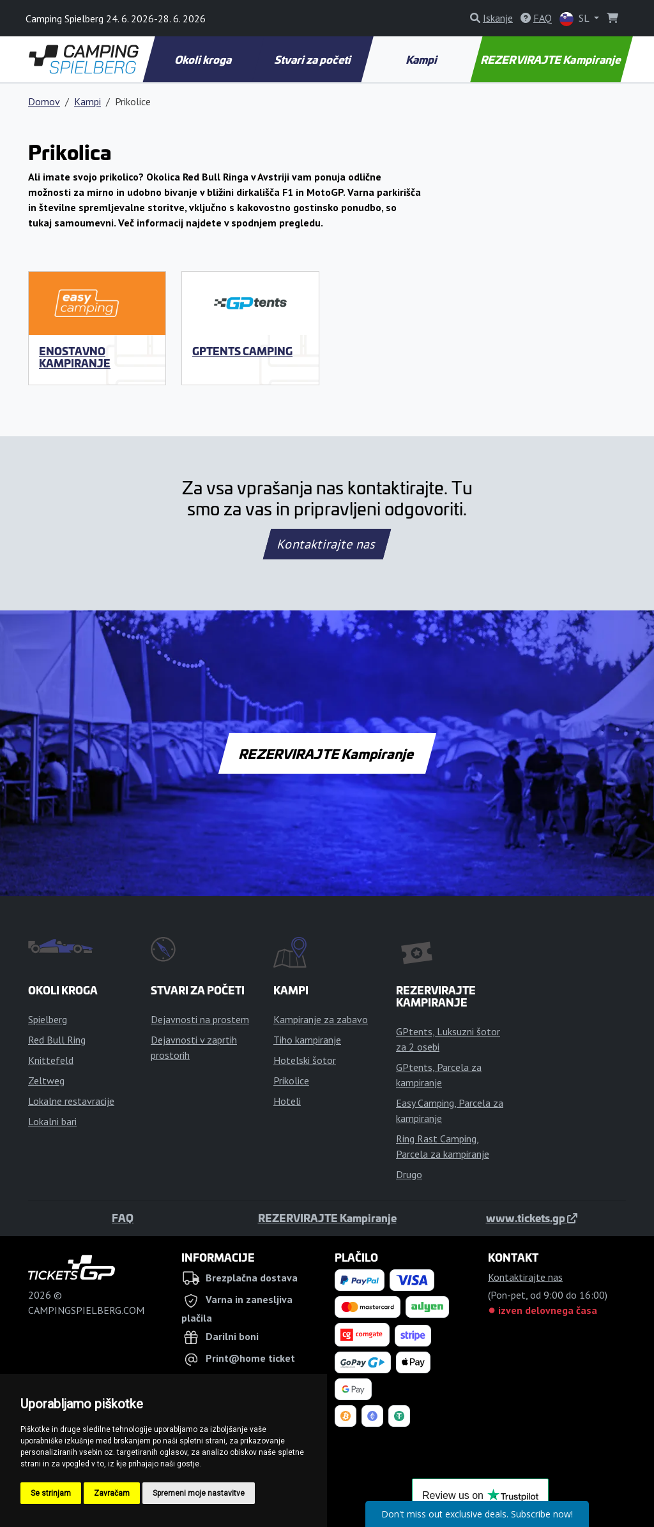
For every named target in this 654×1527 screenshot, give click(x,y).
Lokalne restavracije (71, 1101)
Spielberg (47, 1019)
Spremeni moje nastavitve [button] (199, 1493)
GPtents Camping (242, 350)
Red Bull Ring (57, 1039)
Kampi (423, 59)
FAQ (122, 1217)
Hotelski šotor (304, 1060)
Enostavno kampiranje (74, 357)
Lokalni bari (52, 1121)
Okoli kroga (203, 59)
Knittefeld (50, 1060)
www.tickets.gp (531, 1217)
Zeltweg (46, 1080)
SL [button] (575, 18)
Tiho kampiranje (307, 1039)
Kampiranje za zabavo (320, 1019)
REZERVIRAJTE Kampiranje (552, 59)
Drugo (409, 1174)
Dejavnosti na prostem (200, 1019)
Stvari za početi (313, 59)
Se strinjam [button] (51, 1493)
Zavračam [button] (112, 1493)
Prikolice (291, 1080)
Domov (44, 101)
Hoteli (287, 1101)
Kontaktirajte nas (327, 544)
